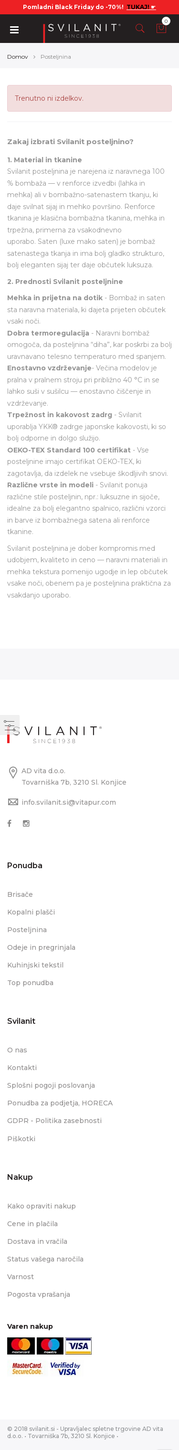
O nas (17, 1050)
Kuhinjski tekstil (35, 965)
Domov (17, 56)
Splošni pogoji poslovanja (51, 1085)
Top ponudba (30, 982)
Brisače (20, 894)
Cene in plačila (32, 1223)
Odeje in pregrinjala (41, 947)
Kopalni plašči (31, 912)
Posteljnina (27, 929)
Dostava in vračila (37, 1241)
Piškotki (21, 1139)
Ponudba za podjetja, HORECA (60, 1103)
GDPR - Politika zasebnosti (54, 1120)
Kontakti (22, 1067)
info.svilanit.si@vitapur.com (68, 802)
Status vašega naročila (45, 1259)
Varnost (20, 1276)
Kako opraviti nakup (41, 1206)
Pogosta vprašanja (38, 1294)
